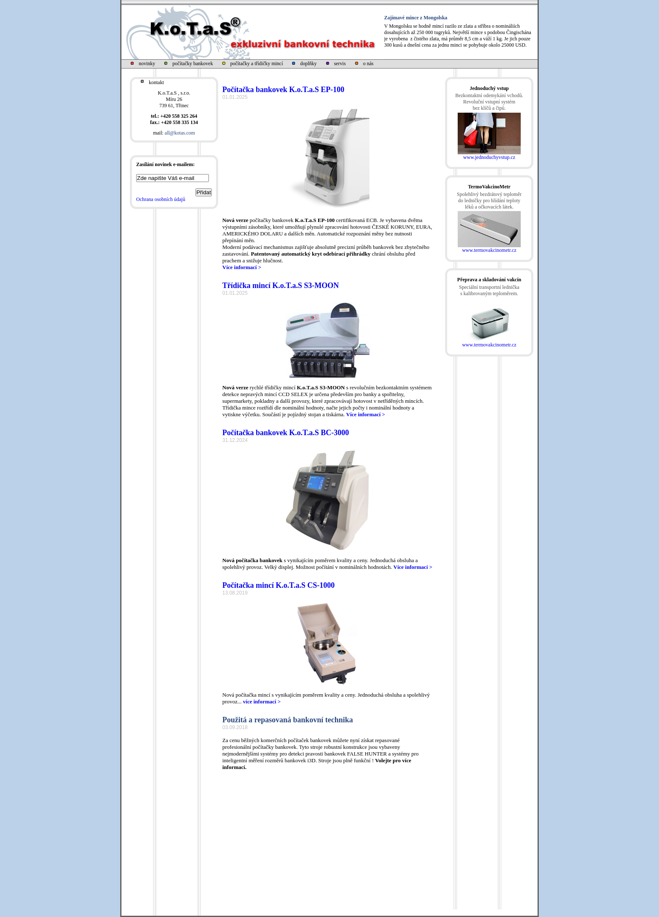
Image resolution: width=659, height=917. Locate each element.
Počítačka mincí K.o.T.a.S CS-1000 (278, 585)
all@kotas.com (180, 133)
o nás (368, 63)
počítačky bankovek (192, 63)
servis (340, 63)
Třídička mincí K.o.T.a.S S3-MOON (280, 285)
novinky (147, 63)
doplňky (308, 63)
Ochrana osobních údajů (160, 199)
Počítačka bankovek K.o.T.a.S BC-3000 (285, 432)
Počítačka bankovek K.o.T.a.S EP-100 (283, 89)
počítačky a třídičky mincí (256, 63)
